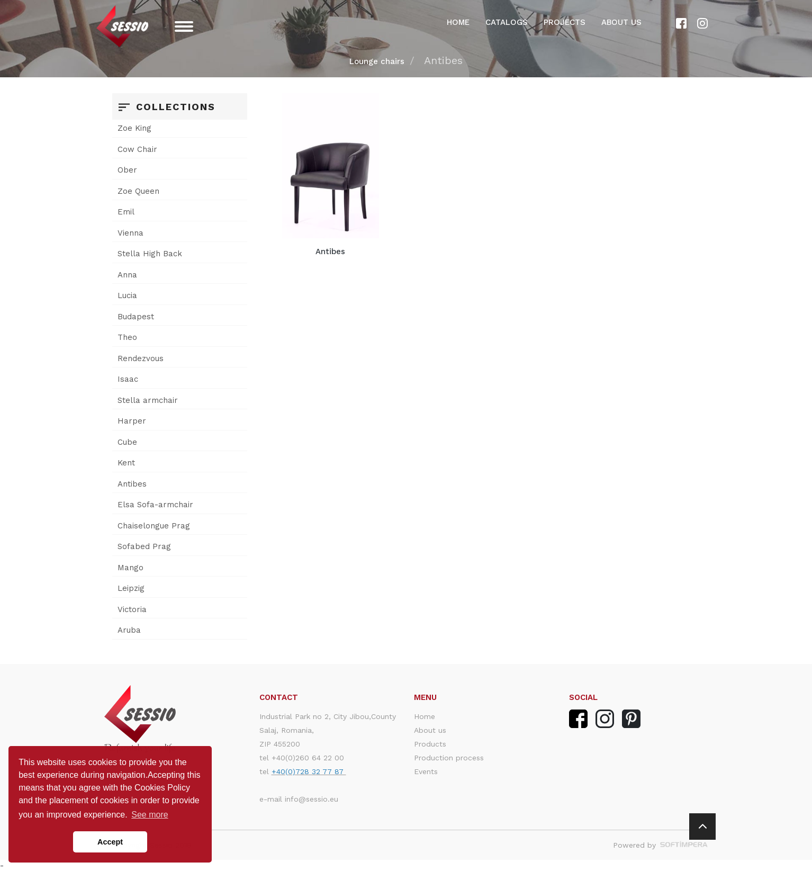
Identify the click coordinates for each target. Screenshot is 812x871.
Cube (127, 442)
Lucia (127, 295)
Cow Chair (137, 149)
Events (426, 771)
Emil (126, 212)
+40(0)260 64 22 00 (308, 757)
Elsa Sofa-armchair (155, 504)
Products (430, 744)
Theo (127, 337)
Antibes (132, 484)
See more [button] (149, 814)
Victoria (132, 609)
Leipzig (131, 588)
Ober (127, 170)
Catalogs (506, 22)
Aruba (129, 630)
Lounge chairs (376, 61)
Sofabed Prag (144, 546)
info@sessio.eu (311, 799)
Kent (126, 463)
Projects (564, 22)
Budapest (136, 316)
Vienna (130, 233)
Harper (132, 421)
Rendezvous (141, 358)
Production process (449, 757)
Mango (130, 567)
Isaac (128, 379)
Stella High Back (150, 253)
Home (458, 22)
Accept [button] (110, 842)
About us (621, 22)
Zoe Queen (138, 191)
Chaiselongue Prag (154, 526)
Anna (127, 275)
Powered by (660, 845)
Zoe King (134, 128)
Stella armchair (148, 400)
